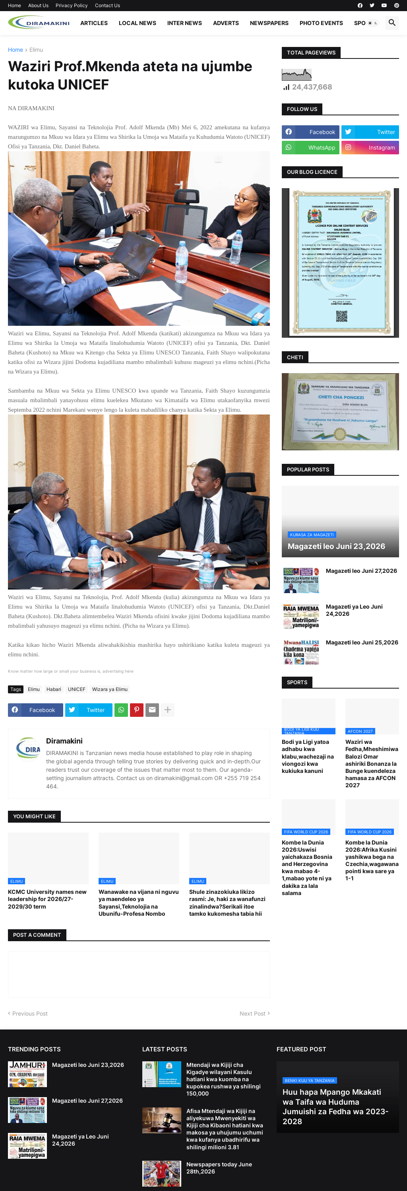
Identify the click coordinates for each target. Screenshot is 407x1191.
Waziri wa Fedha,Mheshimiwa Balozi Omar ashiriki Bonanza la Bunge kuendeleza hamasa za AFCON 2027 (371, 763)
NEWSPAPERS (269, 22)
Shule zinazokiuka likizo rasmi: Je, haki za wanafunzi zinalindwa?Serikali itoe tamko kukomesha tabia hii (227, 902)
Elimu (36, 50)
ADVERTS (226, 22)
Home (14, 5)
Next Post (253, 1013)
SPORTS (365, 22)
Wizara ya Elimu (110, 689)
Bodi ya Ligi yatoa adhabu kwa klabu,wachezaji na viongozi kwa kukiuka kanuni (308, 756)
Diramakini (64, 741)
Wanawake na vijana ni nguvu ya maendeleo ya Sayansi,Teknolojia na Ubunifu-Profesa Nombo (139, 902)
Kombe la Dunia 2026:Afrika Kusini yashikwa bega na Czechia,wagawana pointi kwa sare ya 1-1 (372, 860)
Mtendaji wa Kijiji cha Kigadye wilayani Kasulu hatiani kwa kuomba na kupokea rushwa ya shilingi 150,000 (223, 1079)
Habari (54, 689)
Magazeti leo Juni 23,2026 (88, 1064)
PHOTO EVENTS (321, 22)
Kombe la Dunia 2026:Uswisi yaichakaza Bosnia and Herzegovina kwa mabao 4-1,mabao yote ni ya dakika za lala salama (307, 867)
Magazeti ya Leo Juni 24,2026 (354, 610)
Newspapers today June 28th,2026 (219, 1168)
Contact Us (107, 5)
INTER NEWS (184, 22)
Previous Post (30, 1013)
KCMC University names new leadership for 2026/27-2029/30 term (47, 898)
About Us (38, 5)
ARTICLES (94, 22)
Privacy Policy (72, 5)
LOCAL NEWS (137, 22)
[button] (373, 23)
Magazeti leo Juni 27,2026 (361, 570)
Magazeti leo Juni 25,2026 (362, 642)
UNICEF (76, 689)
